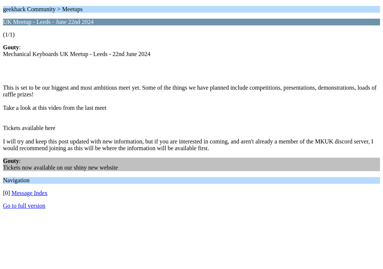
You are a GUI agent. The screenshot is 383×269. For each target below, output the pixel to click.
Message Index (30, 193)
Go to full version (24, 205)
